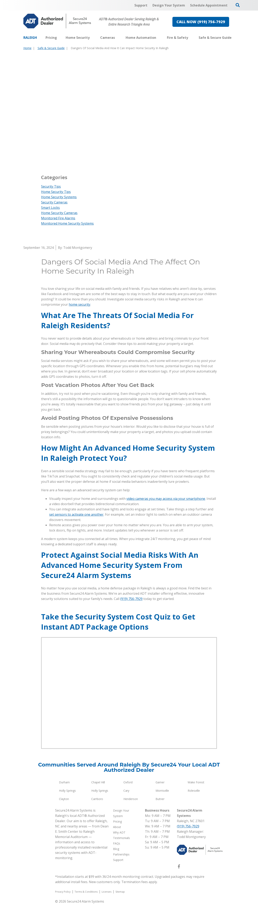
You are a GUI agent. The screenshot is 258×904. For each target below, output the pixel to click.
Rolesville (194, 790)
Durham (64, 782)
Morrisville (162, 790)
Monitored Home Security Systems (67, 223)
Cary (126, 790)
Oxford (128, 782)
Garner (160, 782)
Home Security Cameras (59, 213)
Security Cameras (54, 202)
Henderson (130, 799)
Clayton (64, 799)
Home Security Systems (59, 197)
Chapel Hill (98, 782)
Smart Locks (50, 207)
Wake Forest (196, 782)
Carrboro (97, 799)
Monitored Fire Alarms (58, 218)
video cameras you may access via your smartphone (165, 498)
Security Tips (51, 186)
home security (79, 304)
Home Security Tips (56, 191)
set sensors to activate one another (76, 514)
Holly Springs (67, 790)
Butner (160, 799)
